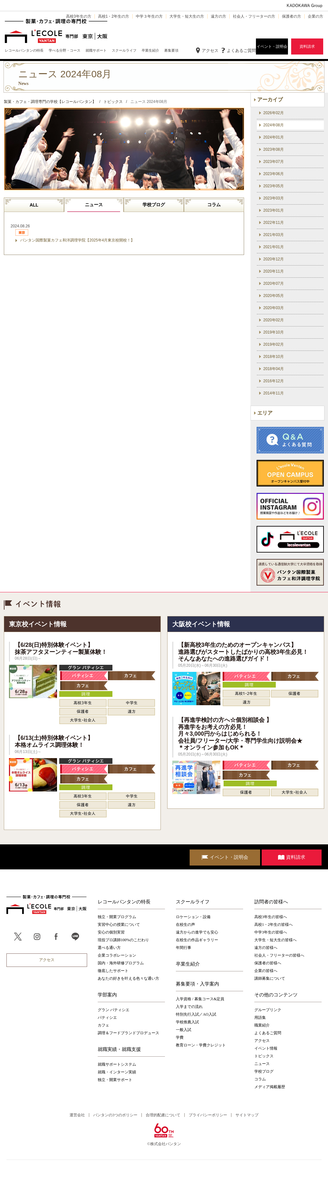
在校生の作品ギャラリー (197, 940)
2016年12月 (273, 381)
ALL (33, 204)
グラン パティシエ (113, 1010)
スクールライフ (192, 901)
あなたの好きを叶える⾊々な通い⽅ (128, 978)
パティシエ (107, 1017)
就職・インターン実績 (117, 1072)
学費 (180, 1037)
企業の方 (315, 16)
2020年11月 (273, 271)
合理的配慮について (163, 1115)
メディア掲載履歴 (269, 1087)
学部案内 (107, 994)
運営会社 (77, 1115)
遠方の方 (218, 16)
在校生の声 (185, 924)
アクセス (210, 50)
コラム (214, 204)
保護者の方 (291, 16)
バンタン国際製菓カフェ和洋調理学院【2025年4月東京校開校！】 (77, 240)
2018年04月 (273, 369)
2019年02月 (273, 344)
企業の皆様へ (265, 970)
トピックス (264, 1056)
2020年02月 (273, 320)
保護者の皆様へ (267, 963)
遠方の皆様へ (265, 947)
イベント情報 (265, 1048)
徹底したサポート (113, 970)
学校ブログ (154, 204)
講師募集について (269, 978)
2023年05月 (273, 186)
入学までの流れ (189, 1006)
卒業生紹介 (188, 964)
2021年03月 (273, 234)
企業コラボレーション (117, 955)
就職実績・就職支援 (119, 1049)
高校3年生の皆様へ (270, 917)
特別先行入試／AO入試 (196, 1014)
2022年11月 (273, 222)
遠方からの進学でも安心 (197, 932)
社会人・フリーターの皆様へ (279, 955)
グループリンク (267, 1010)
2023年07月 (273, 161)
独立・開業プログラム (117, 917)
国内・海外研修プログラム (121, 963)
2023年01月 (273, 210)
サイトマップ (246, 1115)
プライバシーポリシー (208, 1115)
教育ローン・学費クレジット (201, 1045)
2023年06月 (273, 174)
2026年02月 (273, 113)
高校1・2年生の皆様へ (273, 924)
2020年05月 (273, 295)
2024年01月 (273, 137)
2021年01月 (273, 247)
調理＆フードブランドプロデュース (128, 1033)
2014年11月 (273, 393)
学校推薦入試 (187, 1022)
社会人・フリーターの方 (254, 16)
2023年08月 (273, 149)
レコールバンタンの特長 (124, 901)
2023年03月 (273, 198)
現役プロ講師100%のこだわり (123, 940)
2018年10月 (273, 356)
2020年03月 (273, 308)
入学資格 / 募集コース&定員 (200, 999)
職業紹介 (262, 1025)
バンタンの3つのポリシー (115, 1115)
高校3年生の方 (78, 16)
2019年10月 (273, 332)
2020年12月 (273, 259)
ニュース (94, 204)
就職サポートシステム (117, 1064)
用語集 (260, 1017)
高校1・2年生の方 (113, 16)
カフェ (103, 1025)
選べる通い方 (109, 947)
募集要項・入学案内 (197, 983)
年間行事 (183, 947)
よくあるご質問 (241, 50)
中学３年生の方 (149, 16)
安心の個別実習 (111, 932)
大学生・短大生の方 (186, 16)
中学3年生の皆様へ (270, 932)
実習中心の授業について (119, 924)
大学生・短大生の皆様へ (275, 940)
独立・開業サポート (115, 1080)
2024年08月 (273, 125)
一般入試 (183, 1029)
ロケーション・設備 (193, 917)
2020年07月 (273, 283)
